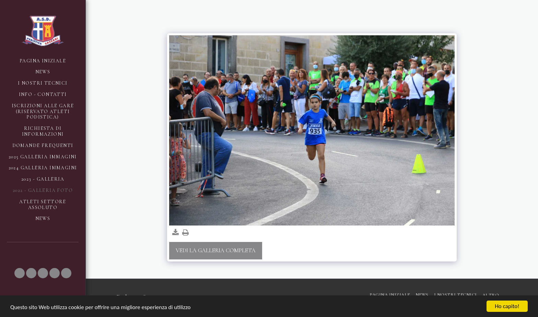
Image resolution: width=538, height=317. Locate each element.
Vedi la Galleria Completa (216, 250)
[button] (19, 273)
